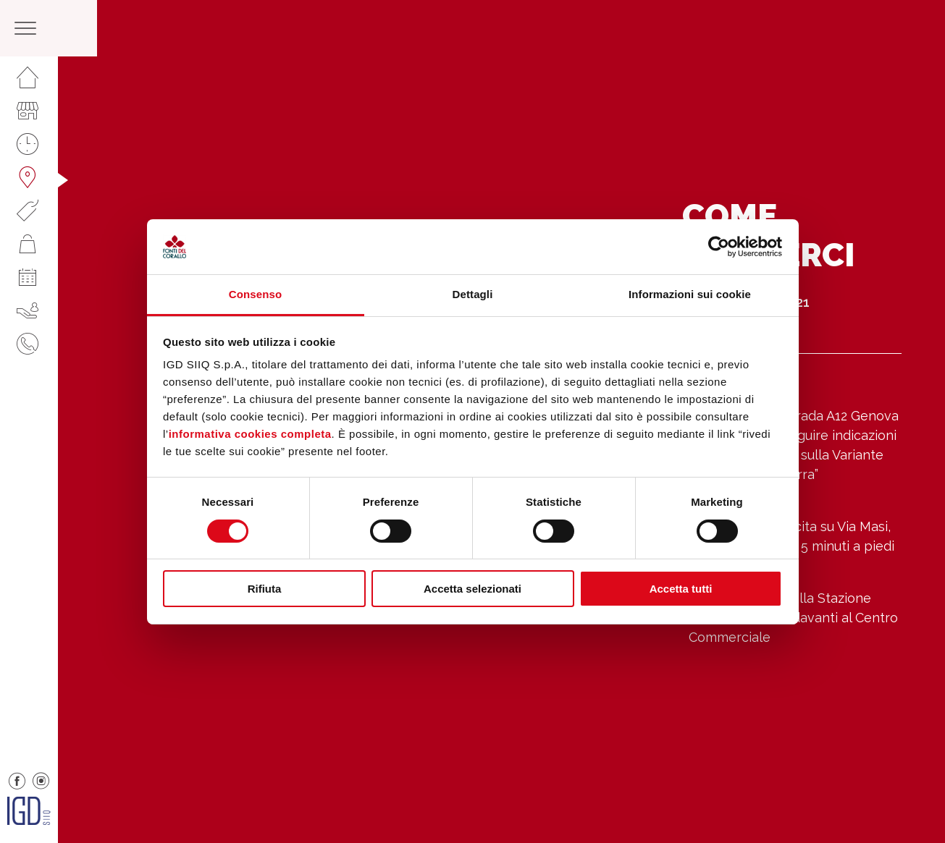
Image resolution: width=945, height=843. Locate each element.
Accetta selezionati (472, 589)
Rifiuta (265, 589)
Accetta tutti (681, 589)
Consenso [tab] (255, 294)
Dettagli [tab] (473, 294)
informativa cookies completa (250, 434)
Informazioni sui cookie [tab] (690, 294)
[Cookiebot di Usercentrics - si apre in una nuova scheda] (718, 247)
